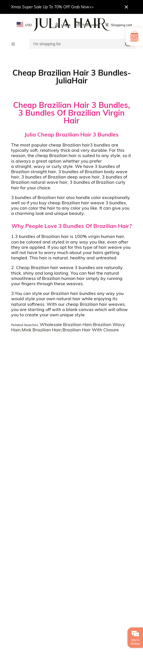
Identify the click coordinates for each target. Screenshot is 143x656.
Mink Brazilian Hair (41, 329)
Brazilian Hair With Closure (90, 329)
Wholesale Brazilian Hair (65, 324)
